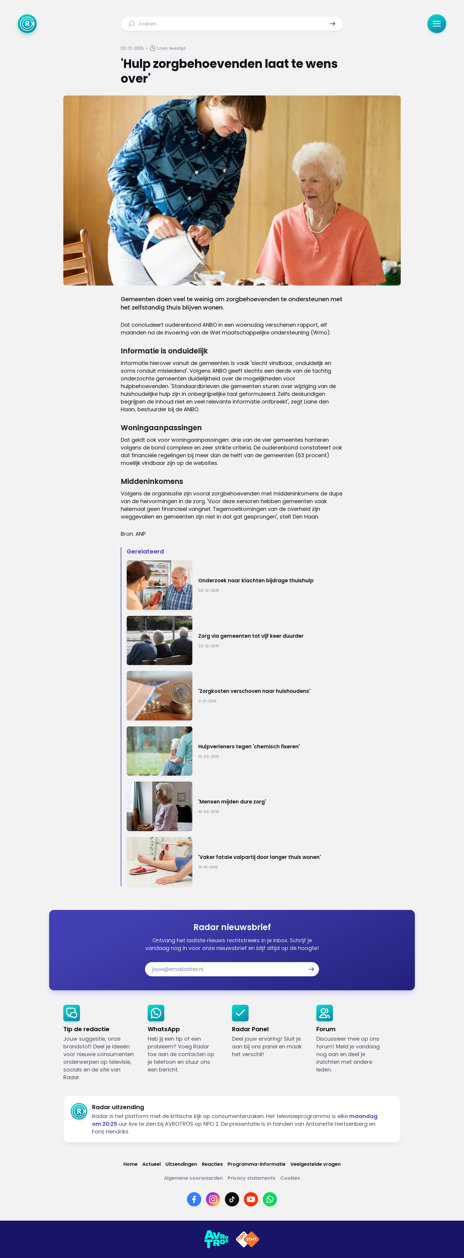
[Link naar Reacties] (212, 1164)
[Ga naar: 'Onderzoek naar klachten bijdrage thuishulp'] (235, 585)
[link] (100, 1043)
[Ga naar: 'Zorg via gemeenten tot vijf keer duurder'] (235, 640)
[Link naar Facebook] (194, 1199)
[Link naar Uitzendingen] (181, 1164)
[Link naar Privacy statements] (252, 1178)
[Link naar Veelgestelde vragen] (315, 1164)
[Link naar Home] (130, 1164)
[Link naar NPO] (248, 1239)
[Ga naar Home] (27, 23)
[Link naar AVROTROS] (216, 1239)
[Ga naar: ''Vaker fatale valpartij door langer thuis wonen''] (235, 862)
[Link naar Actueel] (151, 1164)
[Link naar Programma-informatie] (257, 1164)
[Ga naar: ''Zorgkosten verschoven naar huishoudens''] (235, 695)
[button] (332, 24)
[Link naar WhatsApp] (270, 1199)
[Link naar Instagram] (213, 1199)
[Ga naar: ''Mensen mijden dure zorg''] (235, 806)
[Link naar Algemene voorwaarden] (193, 1178)
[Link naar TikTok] (232, 1199)
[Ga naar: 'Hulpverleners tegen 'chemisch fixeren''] (235, 751)
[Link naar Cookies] (290, 1178)
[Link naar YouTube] (251, 1199)
